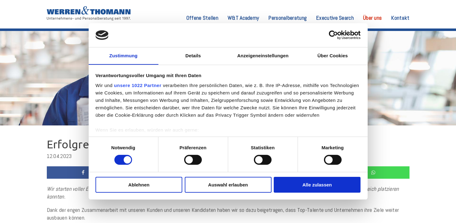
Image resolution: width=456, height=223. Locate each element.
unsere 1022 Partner (138, 85)
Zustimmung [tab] (123, 55)
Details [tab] (193, 55)
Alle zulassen (317, 184)
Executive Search (335, 18)
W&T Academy (243, 18)
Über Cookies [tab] (332, 55)
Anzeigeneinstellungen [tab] (262, 55)
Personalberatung (287, 18)
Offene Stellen (202, 18)
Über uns (372, 18)
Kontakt (400, 18)
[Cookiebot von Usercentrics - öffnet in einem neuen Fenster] (333, 35)
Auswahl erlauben (228, 184)
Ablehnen (138, 184)
